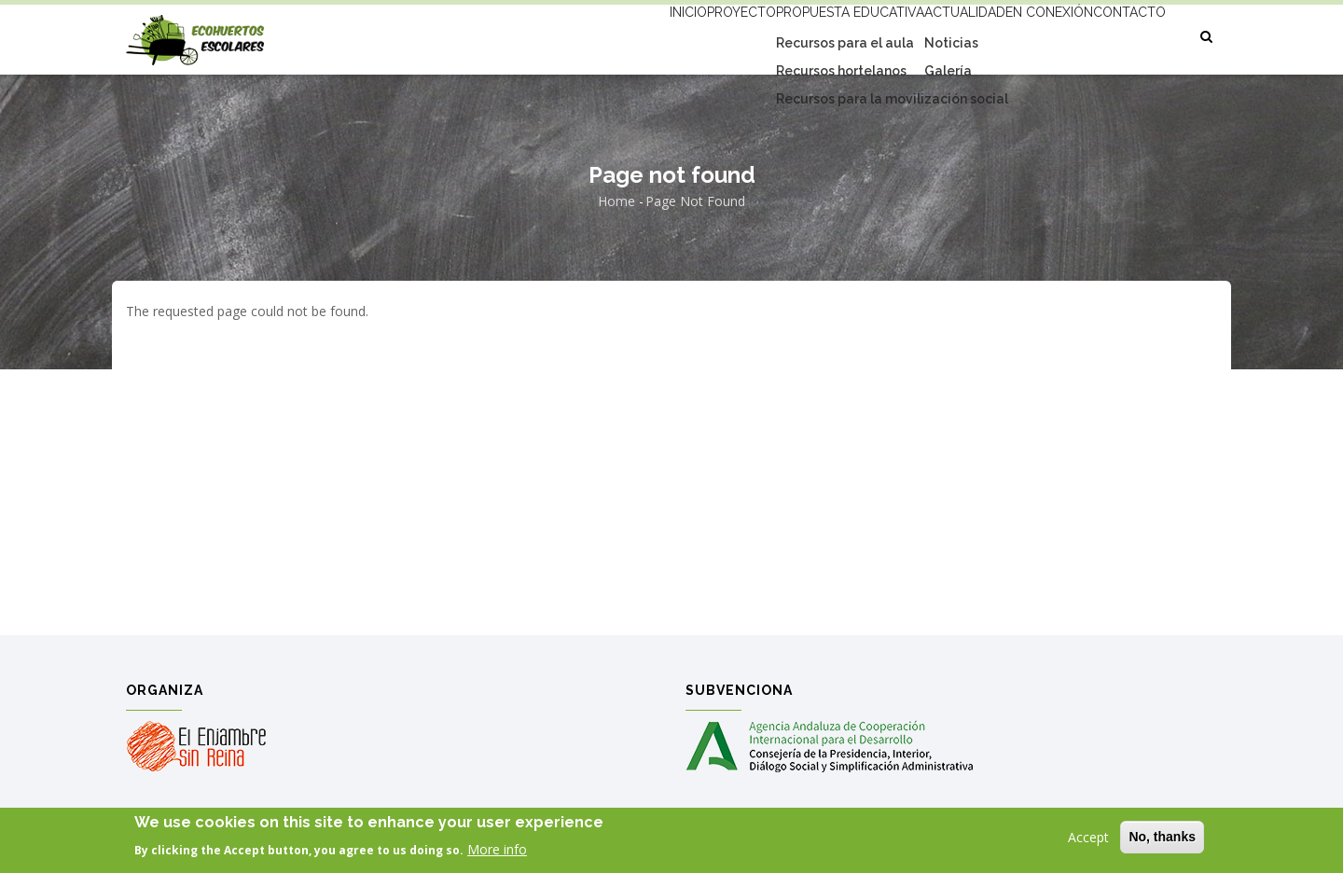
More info (497, 852)
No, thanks (1162, 838)
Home (616, 201)
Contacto (1120, 34)
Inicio (586, 34)
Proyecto (660, 34)
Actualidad (919, 34)
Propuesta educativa (786, 34)
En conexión (1022, 34)
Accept (1088, 839)
